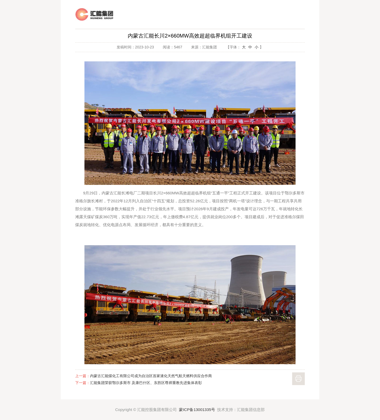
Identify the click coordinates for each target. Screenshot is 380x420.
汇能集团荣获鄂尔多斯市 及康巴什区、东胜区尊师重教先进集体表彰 (146, 383)
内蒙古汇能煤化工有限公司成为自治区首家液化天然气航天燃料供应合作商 (151, 376)
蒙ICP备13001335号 (197, 409)
